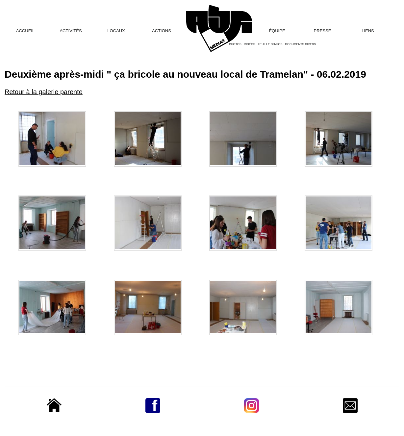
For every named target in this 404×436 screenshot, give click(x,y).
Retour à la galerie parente (44, 91)
